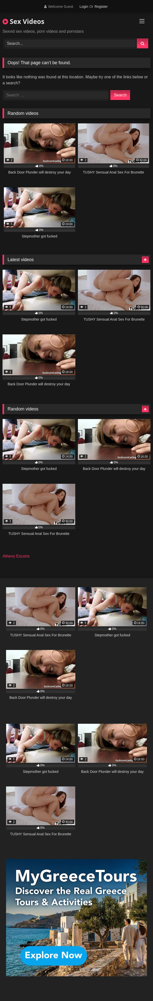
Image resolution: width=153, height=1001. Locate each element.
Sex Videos (23, 21)
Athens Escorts (16, 556)
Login (83, 7)
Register (101, 7)
